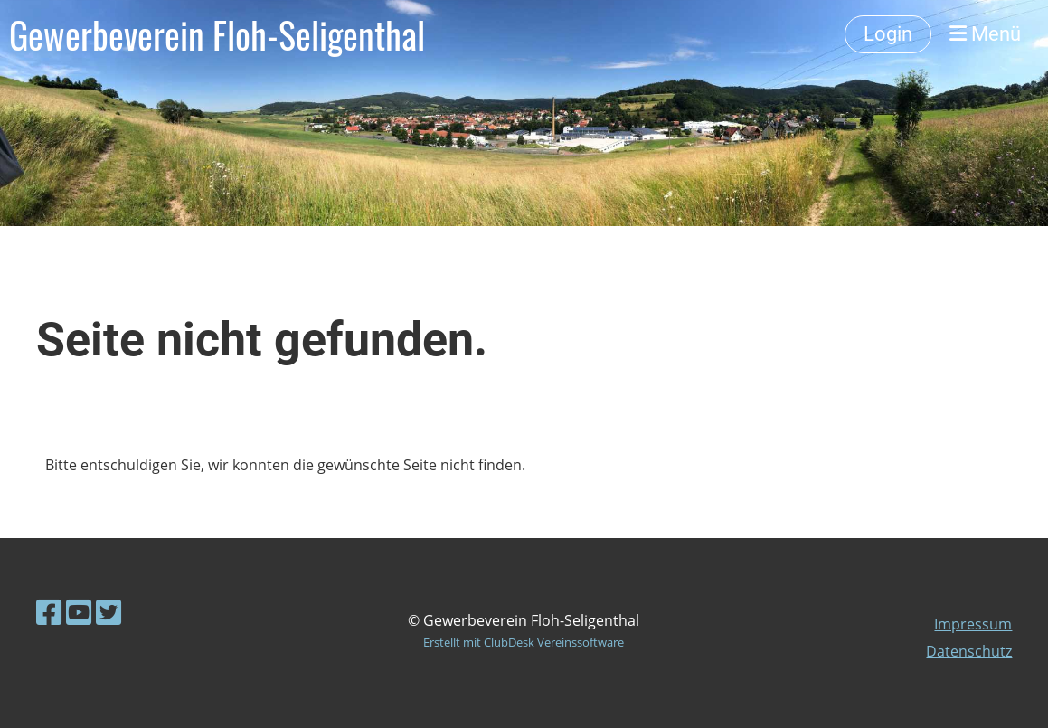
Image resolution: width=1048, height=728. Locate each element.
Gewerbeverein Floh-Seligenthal (217, 34)
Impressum (973, 624)
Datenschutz (969, 651)
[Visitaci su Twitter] (108, 611)
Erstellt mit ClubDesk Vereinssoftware (523, 642)
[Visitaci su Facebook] (48, 611)
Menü (985, 34)
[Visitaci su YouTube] (78, 611)
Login (888, 34)
